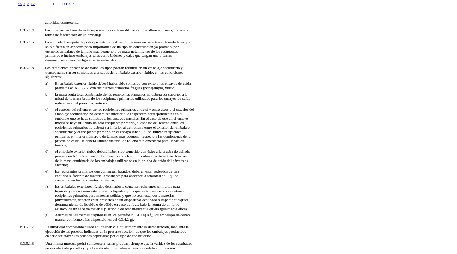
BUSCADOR (63, 4)
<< (20, 4)
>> (33, 4)
